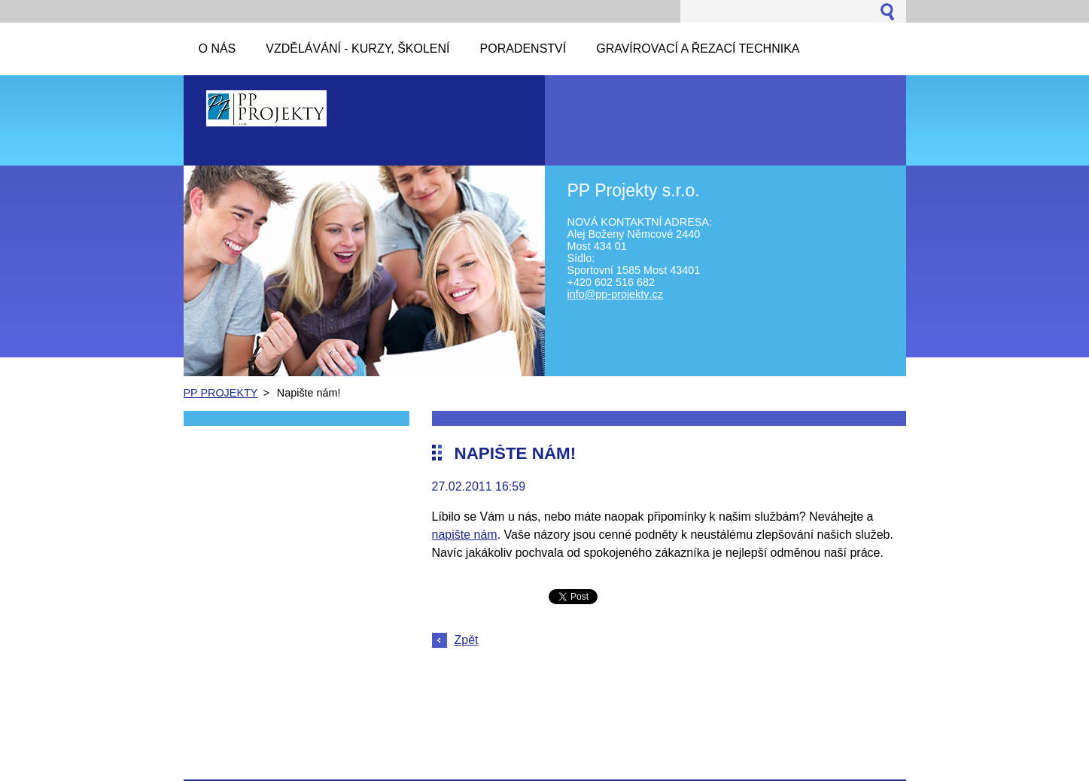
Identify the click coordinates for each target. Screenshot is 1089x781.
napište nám (464, 534)
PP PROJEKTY (221, 393)
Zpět (467, 640)
